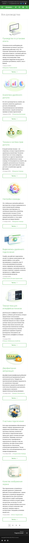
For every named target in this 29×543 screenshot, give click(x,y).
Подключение (17, 453)
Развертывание (13, 67)
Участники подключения (13, 421)
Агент (13, 514)
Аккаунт (5, 341)
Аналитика (16, 114)
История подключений (16, 278)
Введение (6, 67)
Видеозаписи (6, 278)
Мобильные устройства (14, 341)
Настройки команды (11, 199)
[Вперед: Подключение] (21, 533)
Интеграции (22, 114)
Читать (15, 72)
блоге (7, 3)
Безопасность (21, 393)
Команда (21, 171)
